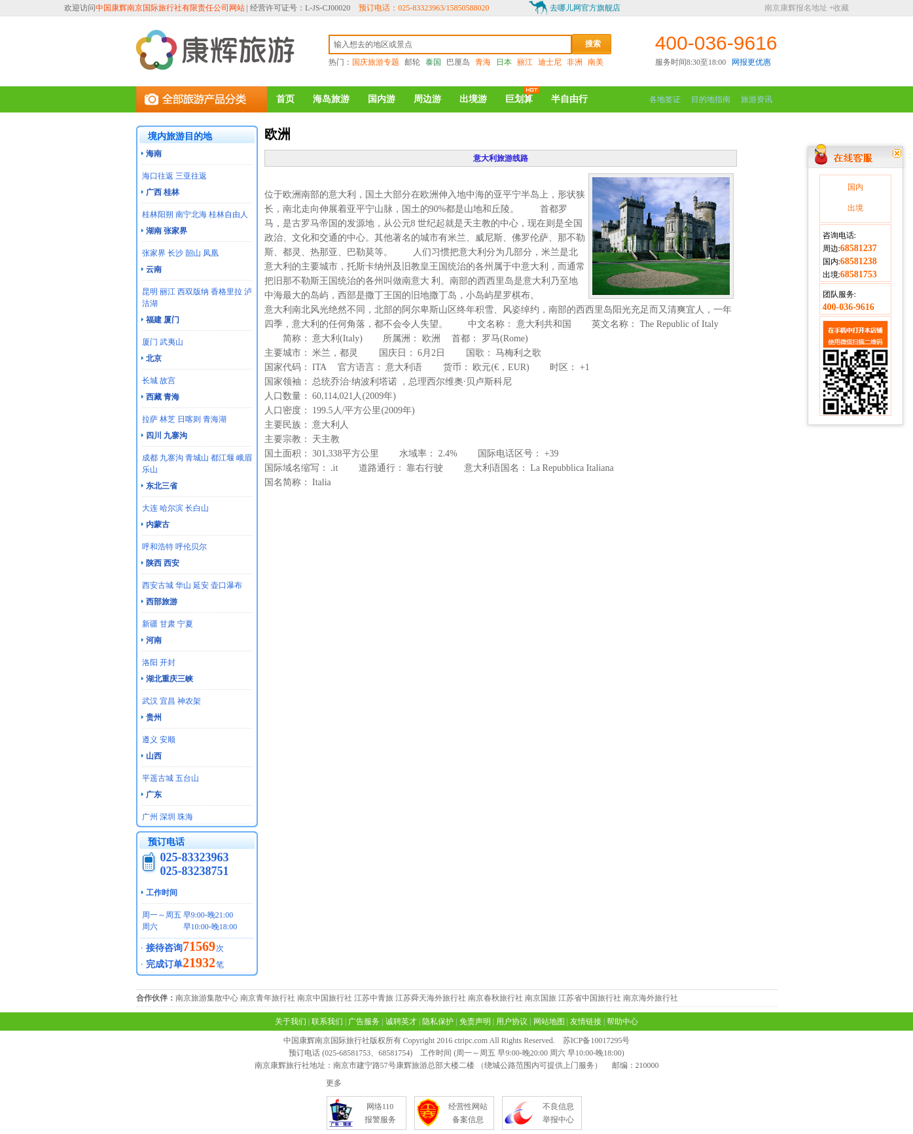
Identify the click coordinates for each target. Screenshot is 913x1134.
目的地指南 (710, 99)
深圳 (167, 816)
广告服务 (364, 1021)
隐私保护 (438, 1021)
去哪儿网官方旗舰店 (585, 7)
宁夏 (185, 623)
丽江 (525, 62)
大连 (150, 508)
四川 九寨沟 (166, 435)
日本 (504, 62)
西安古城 (157, 585)
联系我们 (327, 1021)
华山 (183, 585)
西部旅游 (161, 601)
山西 (154, 756)
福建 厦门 (162, 319)
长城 (150, 380)
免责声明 (475, 1021)
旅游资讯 (756, 99)
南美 (595, 62)
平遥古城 (157, 778)
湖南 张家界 (166, 230)
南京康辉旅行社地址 (290, 1065)
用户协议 (512, 1021)
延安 (201, 585)
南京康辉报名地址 (795, 7)
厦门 (150, 342)
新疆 (150, 623)
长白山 (197, 508)
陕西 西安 (162, 563)
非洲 (574, 62)
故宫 (167, 380)
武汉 (150, 701)
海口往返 (157, 175)
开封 (167, 662)
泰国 (433, 62)
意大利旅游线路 (500, 158)
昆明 (150, 291)
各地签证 (665, 99)
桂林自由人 (228, 214)
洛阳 (150, 662)
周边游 (427, 99)
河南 (154, 640)
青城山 (197, 457)
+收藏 (839, 7)
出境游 (473, 99)
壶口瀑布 (226, 585)
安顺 (167, 739)
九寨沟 (171, 457)
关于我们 (290, 1021)
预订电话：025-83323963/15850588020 (424, 7)
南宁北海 (191, 214)
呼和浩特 (157, 546)
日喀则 (189, 419)
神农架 (189, 701)
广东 (154, 794)
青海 (483, 62)
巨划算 (519, 99)
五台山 (187, 778)
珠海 (185, 816)
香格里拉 (226, 291)
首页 (285, 99)
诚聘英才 (401, 1021)
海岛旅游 (331, 99)
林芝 (167, 419)
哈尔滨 (171, 508)
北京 (154, 358)
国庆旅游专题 (375, 62)
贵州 (154, 717)
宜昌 (167, 701)
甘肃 (167, 623)
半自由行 (569, 99)
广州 (150, 816)
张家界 (154, 253)
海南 (154, 153)
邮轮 (412, 62)
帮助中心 (622, 1021)
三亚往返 (191, 175)
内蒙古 (158, 524)
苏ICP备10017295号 (596, 1040)
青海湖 (214, 419)
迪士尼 (550, 62)
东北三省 (161, 485)
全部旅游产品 (201, 99)
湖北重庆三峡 (169, 678)
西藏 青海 (162, 397)
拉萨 (150, 419)
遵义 (150, 739)
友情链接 (585, 1021)
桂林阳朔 (157, 214)
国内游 (381, 99)
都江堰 (222, 457)
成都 (150, 457)
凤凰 (211, 253)
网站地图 (549, 1021)
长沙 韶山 (184, 253)
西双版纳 (193, 291)
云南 (154, 269)
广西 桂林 (162, 192)
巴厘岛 (458, 62)
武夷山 (171, 342)
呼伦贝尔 (191, 546)
